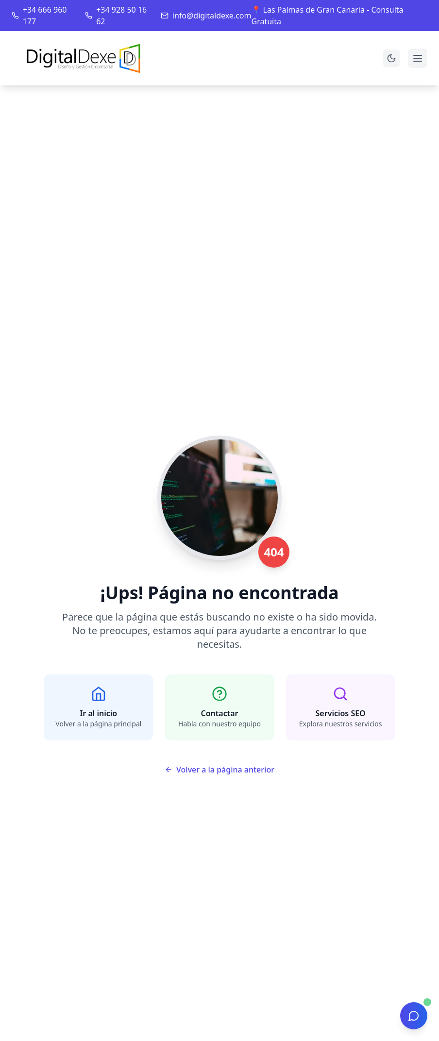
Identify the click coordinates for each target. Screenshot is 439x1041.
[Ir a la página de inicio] (85, 58)
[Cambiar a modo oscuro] (391, 58)
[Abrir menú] (417, 58)
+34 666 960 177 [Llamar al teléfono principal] (45, 15)
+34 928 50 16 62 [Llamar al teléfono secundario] (121, 15)
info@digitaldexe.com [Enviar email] (212, 15)
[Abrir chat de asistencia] (413, 1015)
